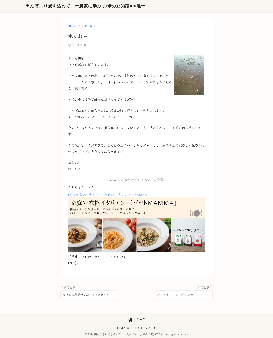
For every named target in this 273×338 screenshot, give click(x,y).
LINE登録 (123, 328)
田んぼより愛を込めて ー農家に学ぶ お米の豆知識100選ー (88, 6)
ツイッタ (150, 328)
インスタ (137, 328)
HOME (136, 320)
